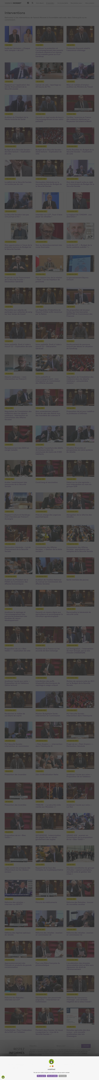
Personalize (62, 1076)
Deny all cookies (52, 1076)
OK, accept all (41, 1076)
